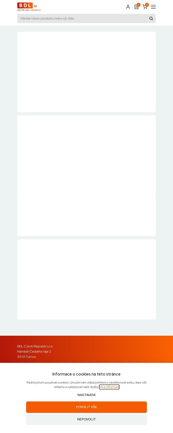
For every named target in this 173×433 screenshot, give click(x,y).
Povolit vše (86, 407)
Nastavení (86, 395)
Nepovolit (86, 419)
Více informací (109, 387)
